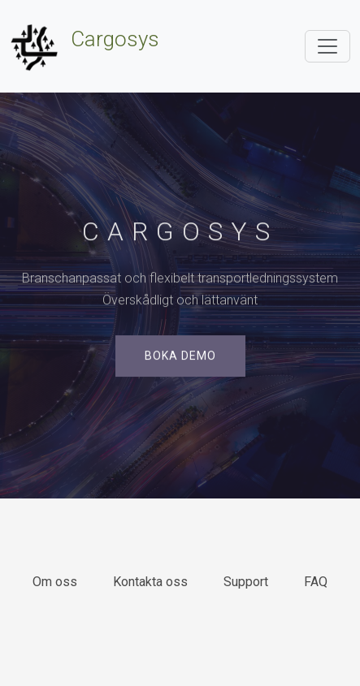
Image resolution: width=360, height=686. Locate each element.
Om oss (55, 581)
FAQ (315, 581)
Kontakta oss (150, 581)
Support (245, 581)
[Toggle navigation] (327, 46)
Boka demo (180, 356)
